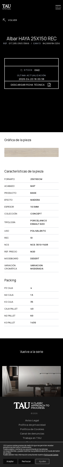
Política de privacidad (32, 424)
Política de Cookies (32, 429)
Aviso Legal (32, 420)
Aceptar (10, 461)
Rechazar (26, 461)
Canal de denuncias (32, 433)
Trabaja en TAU (32, 438)
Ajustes (42, 461)
